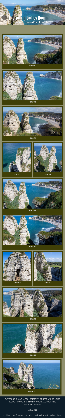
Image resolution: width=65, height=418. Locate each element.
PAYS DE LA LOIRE (32, 405)
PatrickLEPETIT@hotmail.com (15, 415)
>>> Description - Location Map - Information (29, 22)
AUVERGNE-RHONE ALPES (16, 399)
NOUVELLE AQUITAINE (46, 402)
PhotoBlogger (56, 415)
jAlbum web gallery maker (39, 415)
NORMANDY (29, 402)
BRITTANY (34, 399)
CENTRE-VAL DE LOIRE (50, 399)
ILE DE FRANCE (16, 402)
